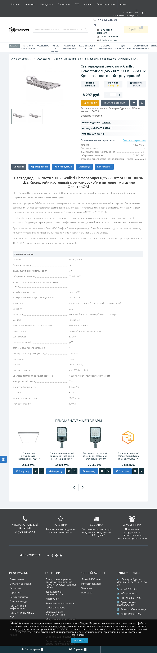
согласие (64, 629)
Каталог (14, 46)
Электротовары (20, 58)
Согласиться (79, 640)
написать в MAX (109, 36)
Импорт (61, 4)
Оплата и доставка (79, 4)
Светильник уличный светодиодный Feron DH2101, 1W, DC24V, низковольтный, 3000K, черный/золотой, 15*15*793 (128, 456)
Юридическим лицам (22, 612)
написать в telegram (104, 31)
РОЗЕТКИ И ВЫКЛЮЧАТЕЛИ (28, 47)
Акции (97, 4)
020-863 (98, 133)
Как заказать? (104, 166)
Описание (19, 166)
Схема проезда (18, 601)
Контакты (125, 4)
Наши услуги (17, 4)
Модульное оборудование (69, 47)
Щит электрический (123, 47)
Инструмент (52, 598)
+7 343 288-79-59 (127, 589)
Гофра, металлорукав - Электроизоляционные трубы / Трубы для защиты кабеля (61, 583)
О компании (35, 4)
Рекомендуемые (63, 166)
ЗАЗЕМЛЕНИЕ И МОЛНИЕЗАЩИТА (141, 47)
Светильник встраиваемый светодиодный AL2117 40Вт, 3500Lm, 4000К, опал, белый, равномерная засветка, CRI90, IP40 (28, 456)
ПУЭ (49, 4)
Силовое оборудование (105, 47)
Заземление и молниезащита (54, 593)
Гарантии (15, 592)
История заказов (91, 583)
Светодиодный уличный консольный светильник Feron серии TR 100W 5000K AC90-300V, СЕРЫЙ (62, 456)
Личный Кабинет (91, 579)
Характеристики (39, 166)
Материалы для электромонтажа (55, 613)
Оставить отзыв (137, 84)
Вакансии (15, 588)
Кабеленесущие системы (87, 47)
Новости (110, 4)
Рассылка (86, 592)
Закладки (86, 588)
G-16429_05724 (103, 128)
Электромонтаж (19, 597)
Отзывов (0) (84, 166)
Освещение (43, 46)
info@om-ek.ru (108, 40)
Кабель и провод (55, 49)
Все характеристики (134, 140)
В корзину (22, 471)
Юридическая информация (18, 607)
